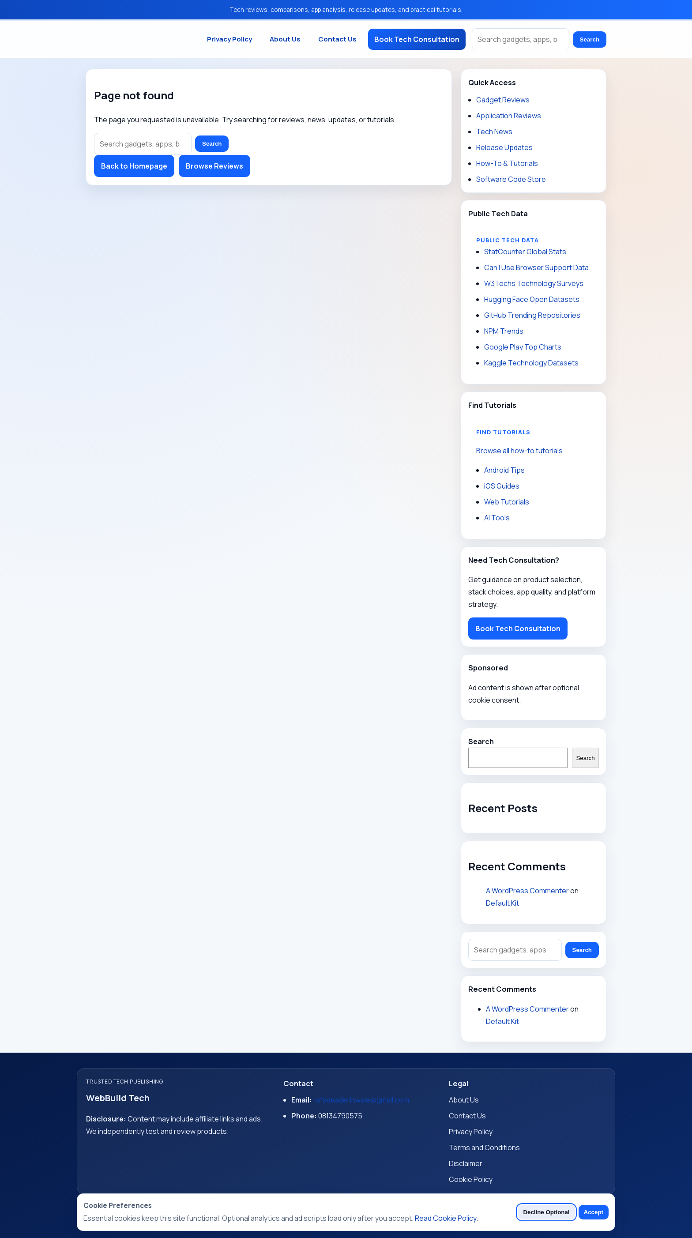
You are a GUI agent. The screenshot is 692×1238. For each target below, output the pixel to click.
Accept (593, 1212)
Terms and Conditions (484, 1147)
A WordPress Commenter (527, 891)
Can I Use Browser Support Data (536, 267)
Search (589, 39)
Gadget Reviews (503, 100)
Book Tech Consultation (416, 39)
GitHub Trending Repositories (532, 315)
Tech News (494, 131)
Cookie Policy (471, 1179)
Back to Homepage (134, 166)
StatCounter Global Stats (525, 251)
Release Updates (504, 147)
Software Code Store (511, 179)
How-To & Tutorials (507, 163)
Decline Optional (546, 1212)
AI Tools (497, 518)
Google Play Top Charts (522, 347)
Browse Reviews (214, 166)
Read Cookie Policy (445, 1218)
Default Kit (502, 903)
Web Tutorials (506, 502)
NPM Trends (503, 331)
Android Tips (504, 470)
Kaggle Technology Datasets (531, 363)
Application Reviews (508, 115)
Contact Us (337, 39)
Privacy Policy (229, 39)
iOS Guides (501, 486)
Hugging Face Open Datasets (531, 299)
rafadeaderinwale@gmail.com (361, 1100)
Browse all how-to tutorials (519, 450)
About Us (285, 39)
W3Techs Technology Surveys (533, 283)
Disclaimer (465, 1163)
